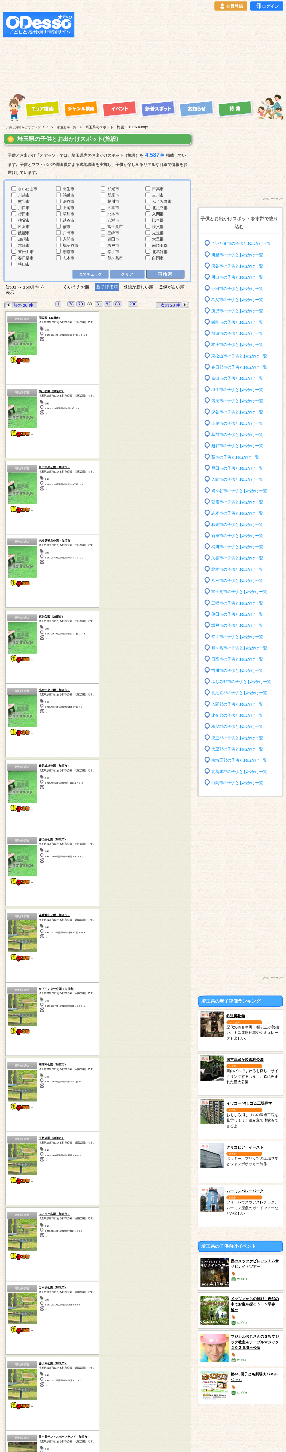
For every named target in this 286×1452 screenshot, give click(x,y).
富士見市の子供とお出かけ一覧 (239, 592)
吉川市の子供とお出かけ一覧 (237, 670)
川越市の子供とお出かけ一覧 (237, 255)
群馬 (54, 1304)
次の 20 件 (174, 305)
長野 (154, 1304)
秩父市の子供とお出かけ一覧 (237, 300)
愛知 (21, 1311)
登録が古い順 (172, 287)
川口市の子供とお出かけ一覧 (237, 277)
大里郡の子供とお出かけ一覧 (237, 749)
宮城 (54, 1289)
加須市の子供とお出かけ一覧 (237, 333)
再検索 (165, 273)
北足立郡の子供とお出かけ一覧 (239, 693)
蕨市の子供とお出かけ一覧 (235, 457)
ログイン (267, 6)
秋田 (21, 1304)
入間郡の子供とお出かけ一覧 (237, 704)
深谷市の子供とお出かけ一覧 (237, 412)
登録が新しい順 (138, 287)
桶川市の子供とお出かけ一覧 (237, 547)
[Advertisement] (148, 52)
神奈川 (121, 1304)
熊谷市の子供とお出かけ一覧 (237, 266)
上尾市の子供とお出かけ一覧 (237, 423)
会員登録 (231, 6)
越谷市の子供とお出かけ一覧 (237, 446)
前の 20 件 (19, 305)
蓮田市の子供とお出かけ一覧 (237, 614)
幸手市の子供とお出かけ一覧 (237, 636)
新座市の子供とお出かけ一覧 (237, 536)
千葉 (121, 1289)
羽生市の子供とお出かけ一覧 (237, 389)
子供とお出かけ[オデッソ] (119, 1441)
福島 (54, 1297)
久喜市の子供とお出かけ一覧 (237, 558)
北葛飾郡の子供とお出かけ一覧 (239, 771)
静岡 (154, 1297)
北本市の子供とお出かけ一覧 (237, 569)
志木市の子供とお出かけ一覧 (237, 513)
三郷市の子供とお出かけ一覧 (237, 603)
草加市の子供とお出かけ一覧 (237, 434)
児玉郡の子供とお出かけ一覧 (237, 738)
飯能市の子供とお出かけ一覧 (237, 322)
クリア (127, 274)
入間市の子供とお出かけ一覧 (237, 479)
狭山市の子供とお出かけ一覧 (237, 378)
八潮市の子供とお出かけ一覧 (237, 580)
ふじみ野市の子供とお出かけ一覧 (241, 682)
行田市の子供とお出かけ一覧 (237, 288)
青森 (21, 1289)
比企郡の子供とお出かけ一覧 (237, 715)
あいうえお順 (76, 287)
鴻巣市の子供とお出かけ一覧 (237, 401)
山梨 (154, 1289)
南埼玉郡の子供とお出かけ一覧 (239, 760)
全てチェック (91, 274)
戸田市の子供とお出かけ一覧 (237, 468)
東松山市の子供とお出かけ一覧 (239, 356)
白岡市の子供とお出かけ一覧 (237, 783)
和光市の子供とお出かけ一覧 (237, 524)
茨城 (88, 1297)
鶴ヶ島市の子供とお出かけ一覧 (239, 648)
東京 (121, 1297)
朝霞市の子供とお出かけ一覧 (237, 502)
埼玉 (88, 1304)
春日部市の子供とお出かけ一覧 (239, 367)
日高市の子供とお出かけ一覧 (237, 659)
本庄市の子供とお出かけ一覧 (237, 345)
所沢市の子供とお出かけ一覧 (237, 311)
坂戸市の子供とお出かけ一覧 (237, 625)
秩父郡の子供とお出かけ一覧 (237, 726)
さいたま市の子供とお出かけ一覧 (241, 243)
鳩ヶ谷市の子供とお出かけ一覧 (239, 490)
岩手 (21, 1297)
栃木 (88, 1289)
